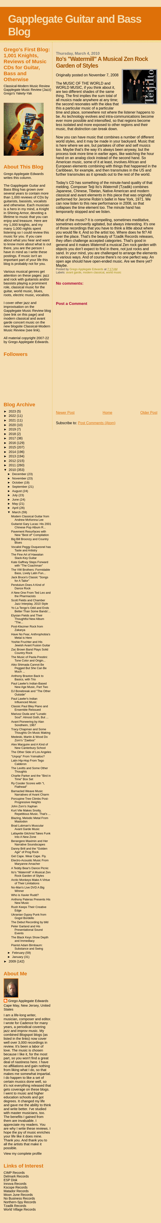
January (18, 957)
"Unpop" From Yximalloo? (28, 756)
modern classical (94, 272)
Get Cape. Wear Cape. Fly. (28, 856)
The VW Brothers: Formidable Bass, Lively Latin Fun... (30, 571)
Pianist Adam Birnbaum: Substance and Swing (27, 946)
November (19, 478)
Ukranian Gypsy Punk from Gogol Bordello (28, 916)
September (20, 486)
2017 (13, 438)
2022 (13, 416)
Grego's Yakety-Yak (18, 93)
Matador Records (16, 1191)
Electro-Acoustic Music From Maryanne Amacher (30, 862)
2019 (13, 429)
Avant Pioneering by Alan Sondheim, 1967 (27, 723)
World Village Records (20, 1209)
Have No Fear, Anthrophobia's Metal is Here (30, 636)
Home (107, 413)
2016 (13, 443)
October (18, 482)
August (17, 491)
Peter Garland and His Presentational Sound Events (27, 930)
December (19, 474)
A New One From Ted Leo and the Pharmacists (31, 594)
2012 (13, 461)
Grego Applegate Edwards (28, 1001)
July (15, 495)
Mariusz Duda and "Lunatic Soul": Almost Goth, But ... (30, 715)
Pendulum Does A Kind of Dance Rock (28, 586)
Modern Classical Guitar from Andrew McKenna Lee (30, 518)
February (18, 952)
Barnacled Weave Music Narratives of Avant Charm (30, 792)
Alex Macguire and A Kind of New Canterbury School (29, 746)
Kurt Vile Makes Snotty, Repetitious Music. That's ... (31, 812)
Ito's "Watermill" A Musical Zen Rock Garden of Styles (31, 874)
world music (113, 272)
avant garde (73, 272)
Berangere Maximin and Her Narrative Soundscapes (29, 842)
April (15, 508)
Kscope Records (16, 1187)
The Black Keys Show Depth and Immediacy (29, 939)
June (16, 499)
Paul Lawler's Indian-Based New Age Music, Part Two (29, 685)
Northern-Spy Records (20, 1202)
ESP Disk (10, 1180)
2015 (13, 447)
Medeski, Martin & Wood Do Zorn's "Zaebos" (29, 738)
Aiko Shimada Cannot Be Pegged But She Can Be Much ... (29, 668)
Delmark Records (16, 1176)
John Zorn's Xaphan (24, 806)
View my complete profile (23, 1153)
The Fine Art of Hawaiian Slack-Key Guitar (27, 556)
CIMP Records (14, 1172)
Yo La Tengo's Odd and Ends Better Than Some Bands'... (31, 609)
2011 (13, 465)
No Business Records (19, 1198)
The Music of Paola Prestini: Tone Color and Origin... (29, 658)
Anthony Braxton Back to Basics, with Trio (27, 677)
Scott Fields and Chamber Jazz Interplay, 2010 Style (29, 602)
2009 (13, 961)
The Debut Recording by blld (29, 922)
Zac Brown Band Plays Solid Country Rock (29, 651)
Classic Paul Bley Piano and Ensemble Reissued (29, 708)
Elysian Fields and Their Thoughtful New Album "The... (27, 619)
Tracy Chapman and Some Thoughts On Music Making (31, 730)
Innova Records (15, 1184)
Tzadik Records (15, 1206)
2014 (13, 452)
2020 (13, 425)
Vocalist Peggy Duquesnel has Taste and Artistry (31, 548)
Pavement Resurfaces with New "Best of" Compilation (30, 533)
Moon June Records (18, 1195)
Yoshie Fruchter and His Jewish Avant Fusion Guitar (30, 643)
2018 (13, 434)
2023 (13, 411)
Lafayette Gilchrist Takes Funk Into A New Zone (31, 835)
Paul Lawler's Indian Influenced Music (24, 700)
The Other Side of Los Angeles (31, 752)
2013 (13, 456)
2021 (13, 420)
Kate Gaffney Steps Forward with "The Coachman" (29, 563)
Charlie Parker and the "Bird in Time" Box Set (31, 777)
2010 (13, 470)
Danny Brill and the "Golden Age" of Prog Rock (29, 850)
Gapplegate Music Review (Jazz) (27, 90)
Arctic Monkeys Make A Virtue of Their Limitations (30, 881)
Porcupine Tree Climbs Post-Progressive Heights (30, 800)
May (15, 503)
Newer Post (65, 413)
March (17, 512)
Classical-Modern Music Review (27, 86)
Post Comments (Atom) (96, 423)
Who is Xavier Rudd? (25, 895)
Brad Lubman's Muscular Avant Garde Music (27, 827)
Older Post (148, 413)
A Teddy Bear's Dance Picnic (30, 868)
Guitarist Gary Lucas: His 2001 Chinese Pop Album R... (31, 525)
